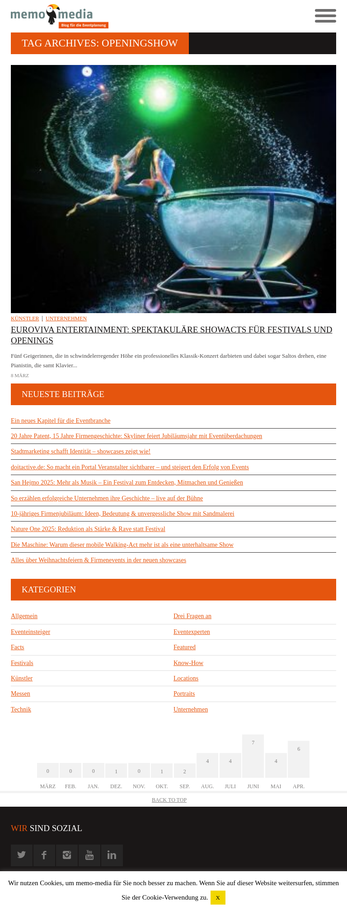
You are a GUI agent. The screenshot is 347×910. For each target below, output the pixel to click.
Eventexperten (192, 631)
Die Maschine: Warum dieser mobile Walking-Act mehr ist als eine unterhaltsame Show (122, 544)
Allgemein (24, 616)
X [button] (218, 897)
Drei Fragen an (192, 616)
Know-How (188, 663)
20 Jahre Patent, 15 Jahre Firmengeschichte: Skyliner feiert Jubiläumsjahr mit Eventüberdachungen (136, 436)
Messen (20, 693)
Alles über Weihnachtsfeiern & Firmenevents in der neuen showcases (98, 560)
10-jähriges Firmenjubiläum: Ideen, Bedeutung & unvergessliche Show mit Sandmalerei (122, 513)
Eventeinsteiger (30, 631)
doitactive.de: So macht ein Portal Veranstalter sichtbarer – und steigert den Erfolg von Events (130, 467)
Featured (185, 647)
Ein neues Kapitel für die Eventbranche (60, 420)
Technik (21, 709)
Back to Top (169, 800)
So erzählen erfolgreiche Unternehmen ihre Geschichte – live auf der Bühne (107, 498)
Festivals (22, 663)
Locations (186, 678)
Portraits (184, 693)
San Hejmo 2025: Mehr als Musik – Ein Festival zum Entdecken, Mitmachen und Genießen (127, 482)
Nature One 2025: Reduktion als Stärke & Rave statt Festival (88, 529)
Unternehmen (66, 318)
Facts (17, 647)
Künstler (25, 318)
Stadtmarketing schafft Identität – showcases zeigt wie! (80, 451)
